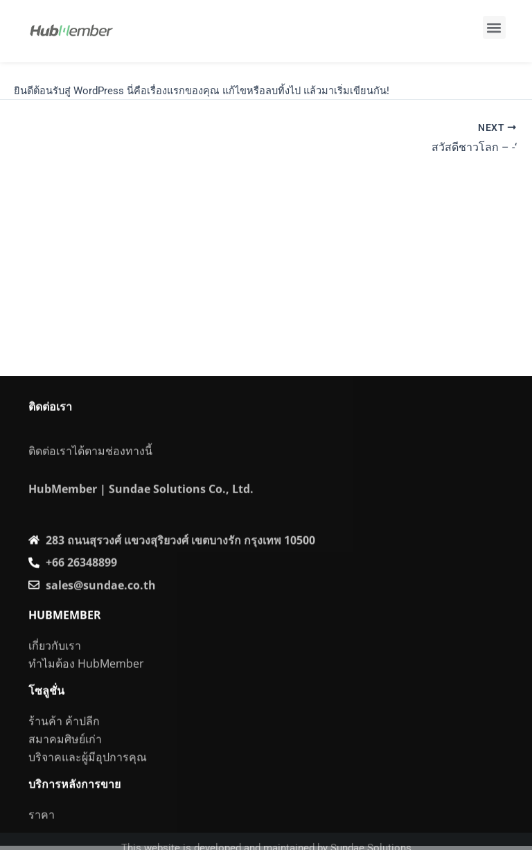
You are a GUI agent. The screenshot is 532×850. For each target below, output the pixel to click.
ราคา (41, 836)
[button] (494, 27)
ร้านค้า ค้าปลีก (64, 743)
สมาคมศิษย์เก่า (65, 762)
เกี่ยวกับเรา (54, 668)
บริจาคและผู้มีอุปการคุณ (87, 780)
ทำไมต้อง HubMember (86, 686)
